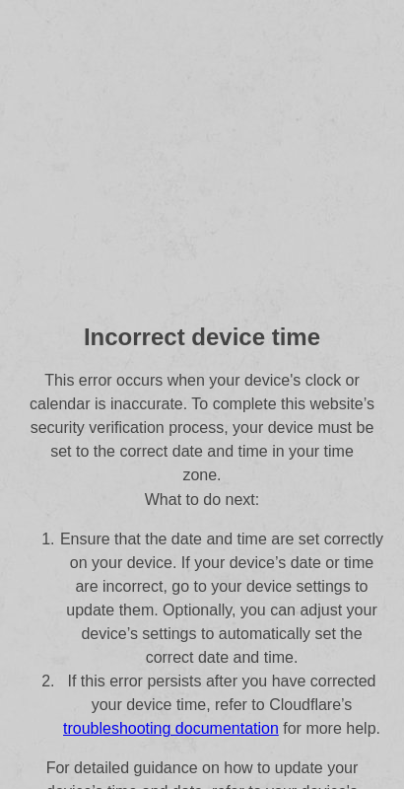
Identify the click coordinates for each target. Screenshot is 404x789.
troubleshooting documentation (171, 728)
